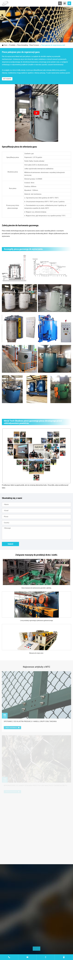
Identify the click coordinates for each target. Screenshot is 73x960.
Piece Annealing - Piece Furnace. (28, 45)
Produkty (12, 45)
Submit (10, 544)
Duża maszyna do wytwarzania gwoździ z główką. (37, 588)
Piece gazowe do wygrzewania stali (53, 45)
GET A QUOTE (7, 79)
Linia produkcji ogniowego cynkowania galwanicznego (36, 620)
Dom (5, 45)
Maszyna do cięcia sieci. (36, 653)
